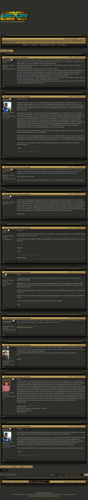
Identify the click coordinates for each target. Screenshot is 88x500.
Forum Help (61, 45)
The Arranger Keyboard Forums (31, 40)
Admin (8, 474)
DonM (4, 348)
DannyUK (5, 197)
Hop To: (53, 474)
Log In (83, 39)
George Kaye (7, 379)
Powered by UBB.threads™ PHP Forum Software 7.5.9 (44, 495)
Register (25, 45)
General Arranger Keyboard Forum (57, 40)
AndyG (4, 231)
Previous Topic (7, 467)
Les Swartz (6, 60)
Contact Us (68, 482)
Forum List (33, 45)
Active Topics (44, 45)
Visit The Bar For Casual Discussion (12, 21)
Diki (12, 474)
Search (53, 45)
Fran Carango (7, 321)
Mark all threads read (20, 482)
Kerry (15, 474)
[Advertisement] (58, 16)
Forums (15, 40)
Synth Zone (6, 40)
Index (18, 467)
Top (3, 86)
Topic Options (6, 51)
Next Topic (27, 467)
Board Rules (6, 482)
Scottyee (5, 99)
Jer (3, 275)
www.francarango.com (24, 327)
